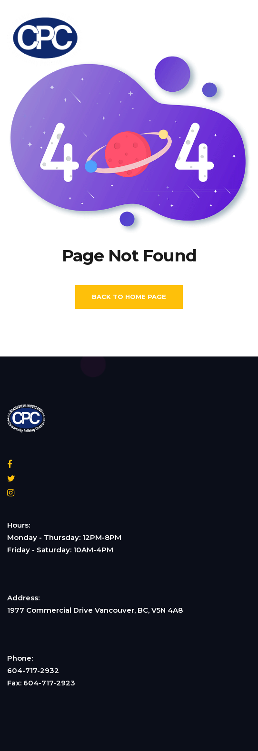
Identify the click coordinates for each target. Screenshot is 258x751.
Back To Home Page (129, 296)
